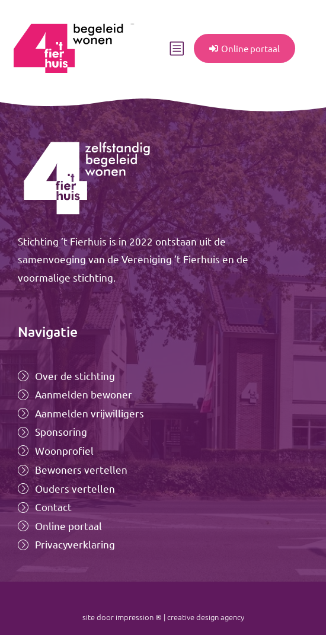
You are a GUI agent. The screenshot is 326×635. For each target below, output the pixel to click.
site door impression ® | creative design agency (163, 617)
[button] (176, 48)
